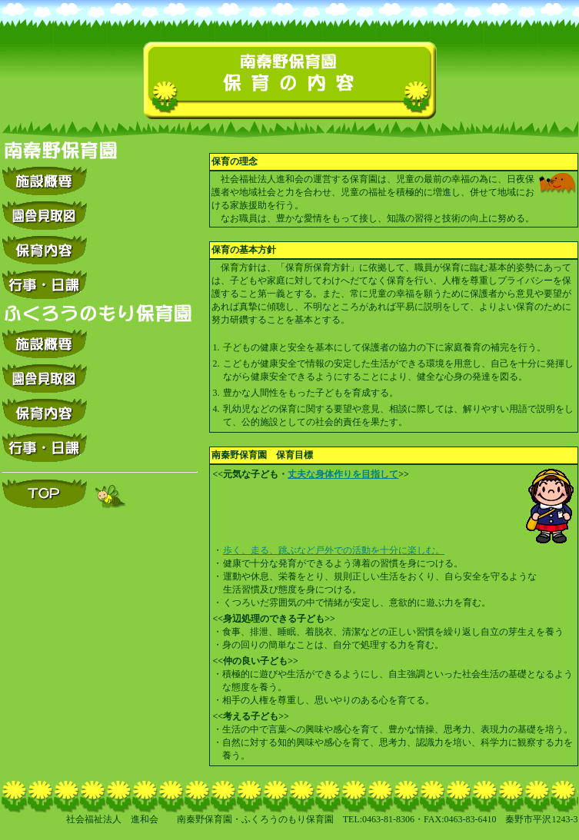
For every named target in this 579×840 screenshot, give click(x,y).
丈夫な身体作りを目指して (343, 474)
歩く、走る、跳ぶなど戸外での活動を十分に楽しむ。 (333, 550)
